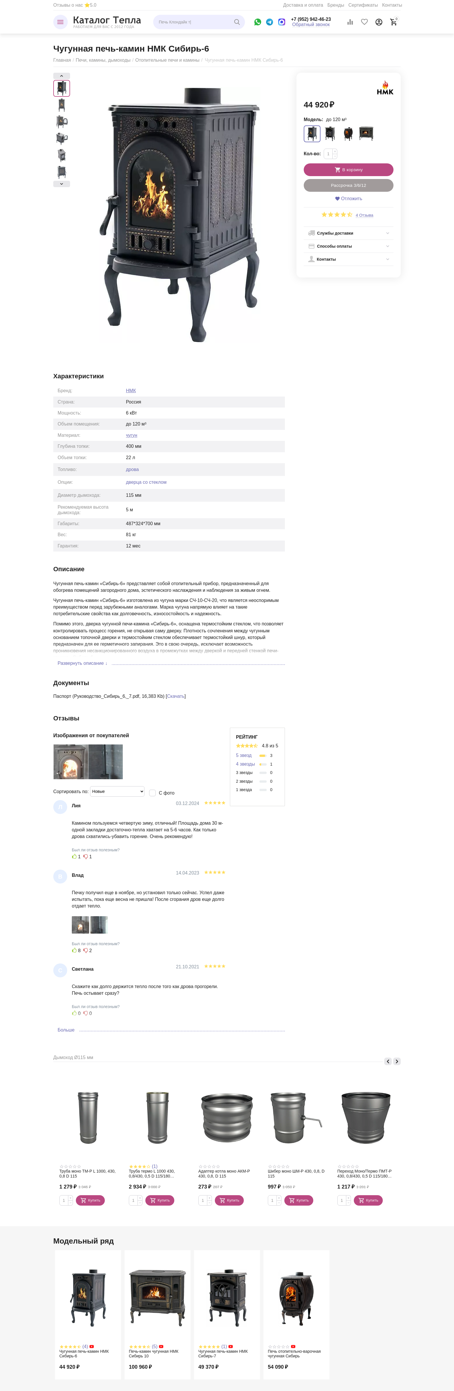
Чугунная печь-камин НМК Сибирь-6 (84, 1354)
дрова (132, 469)
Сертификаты (363, 5)
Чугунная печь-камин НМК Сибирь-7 (223, 1354)
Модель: (313, 119)
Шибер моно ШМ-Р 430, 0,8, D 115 (296, 1173)
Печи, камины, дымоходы (103, 60)
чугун (131, 435)
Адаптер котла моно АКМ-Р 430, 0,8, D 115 (224, 1173)
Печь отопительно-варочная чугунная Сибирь (294, 1354)
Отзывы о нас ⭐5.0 (74, 5)
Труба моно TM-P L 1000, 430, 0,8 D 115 (87, 1173)
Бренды (335, 5)
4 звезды (245, 764)
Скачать (175, 696)
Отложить (348, 198)
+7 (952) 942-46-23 (311, 19)
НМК (131, 390)
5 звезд (244, 755)
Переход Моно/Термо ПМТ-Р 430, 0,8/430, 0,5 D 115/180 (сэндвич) (364, 1174)
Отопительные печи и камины (167, 60)
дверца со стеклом (146, 482)
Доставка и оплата (303, 5)
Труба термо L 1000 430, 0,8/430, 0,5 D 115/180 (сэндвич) (152, 1174)
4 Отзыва (365, 215)
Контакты (392, 5)
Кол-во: (312, 153)
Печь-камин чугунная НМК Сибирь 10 (153, 1354)
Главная (62, 60)
